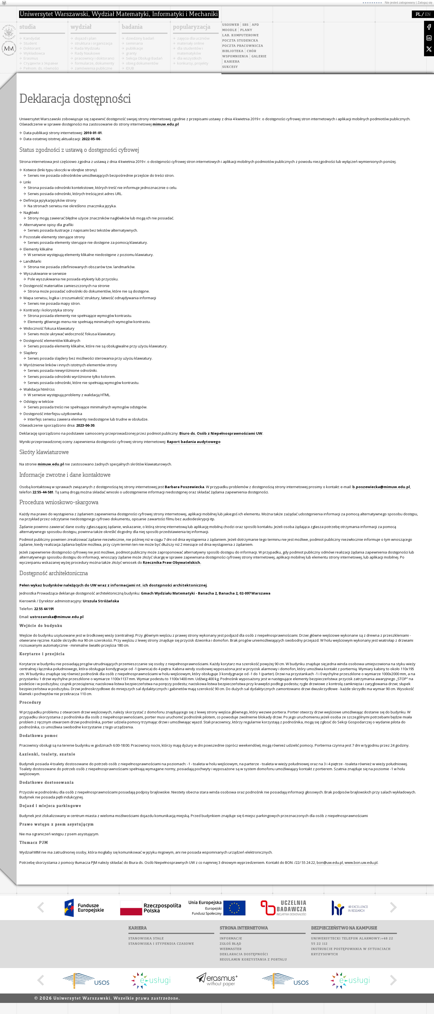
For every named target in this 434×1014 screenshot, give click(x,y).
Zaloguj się (425, 2)
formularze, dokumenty (94, 63)
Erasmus (31, 58)
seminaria (134, 43)
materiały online (190, 43)
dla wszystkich (189, 58)
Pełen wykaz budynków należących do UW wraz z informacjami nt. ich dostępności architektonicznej (113, 585)
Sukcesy (230, 67)
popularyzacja (191, 27)
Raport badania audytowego (194, 441)
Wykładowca (34, 53)
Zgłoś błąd (230, 944)
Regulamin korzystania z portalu (253, 959)
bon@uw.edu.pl (330, 862)
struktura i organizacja (93, 43)
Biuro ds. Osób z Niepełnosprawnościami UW (220, 433)
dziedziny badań (140, 38)
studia (27, 27)
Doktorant (32, 48)
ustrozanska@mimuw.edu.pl (57, 616)
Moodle (229, 30)
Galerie (259, 56)
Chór (251, 51)
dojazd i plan (85, 38)
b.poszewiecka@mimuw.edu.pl (381, 486)
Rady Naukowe (87, 53)
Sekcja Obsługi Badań (144, 58)
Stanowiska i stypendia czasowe (161, 944)
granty (131, 53)
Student (30, 43)
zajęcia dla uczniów (193, 38)
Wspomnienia (235, 56)
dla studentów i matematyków (190, 51)
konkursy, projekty (192, 63)
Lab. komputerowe (240, 35)
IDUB (130, 68)
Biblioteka (233, 51)
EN (427, 14)
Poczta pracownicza (242, 46)
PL (418, 14)
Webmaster (231, 949)
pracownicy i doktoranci (94, 58)
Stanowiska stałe (146, 938)
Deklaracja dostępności (244, 954)
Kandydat (32, 38)
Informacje (231, 938)
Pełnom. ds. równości (41, 68)
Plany (246, 30)
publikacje (134, 48)
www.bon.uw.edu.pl (361, 862)
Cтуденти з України (41, 63)
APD (255, 25)
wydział (81, 27)
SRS (245, 25)
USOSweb (230, 25)
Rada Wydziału (87, 48)
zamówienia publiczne (93, 68)
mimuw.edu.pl (51, 464)
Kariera (232, 61)
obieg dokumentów (142, 63)
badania (132, 27)
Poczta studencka (240, 40)
